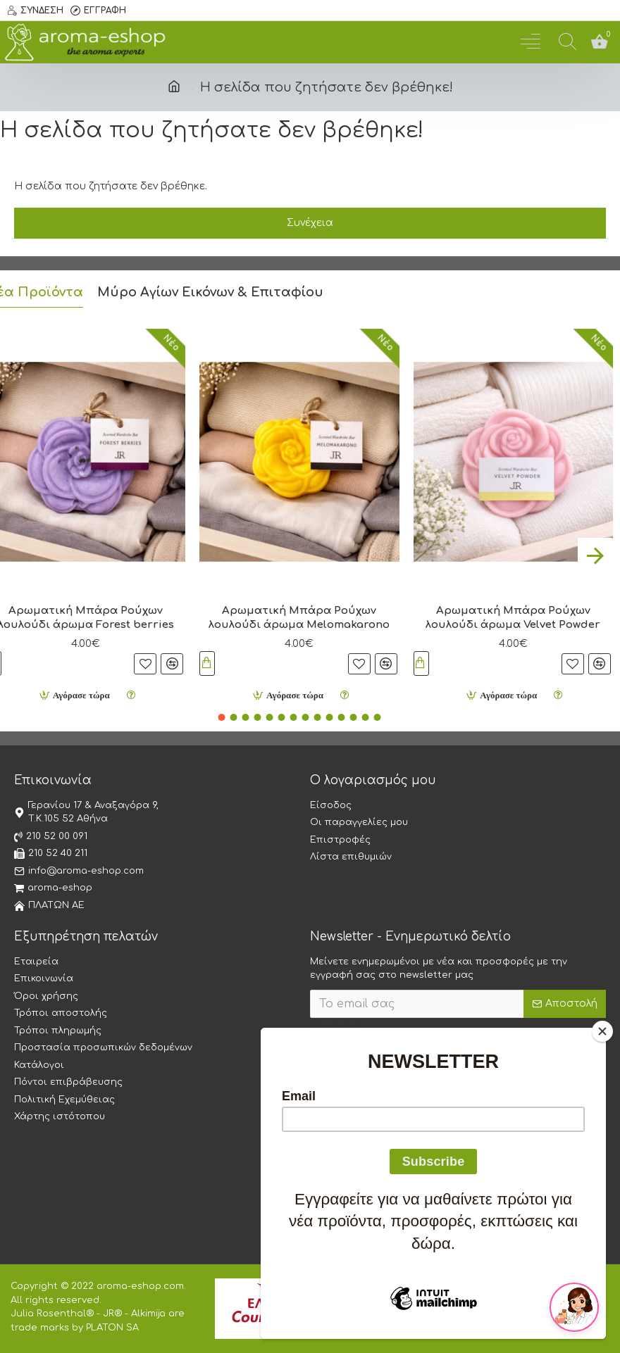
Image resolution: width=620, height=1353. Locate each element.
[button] (595, 551)
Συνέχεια (310, 223)
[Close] (602, 1031)
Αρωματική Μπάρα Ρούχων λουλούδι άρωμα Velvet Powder (513, 614)
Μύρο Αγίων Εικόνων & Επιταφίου (210, 289)
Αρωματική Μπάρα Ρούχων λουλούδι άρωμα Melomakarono (299, 614)
